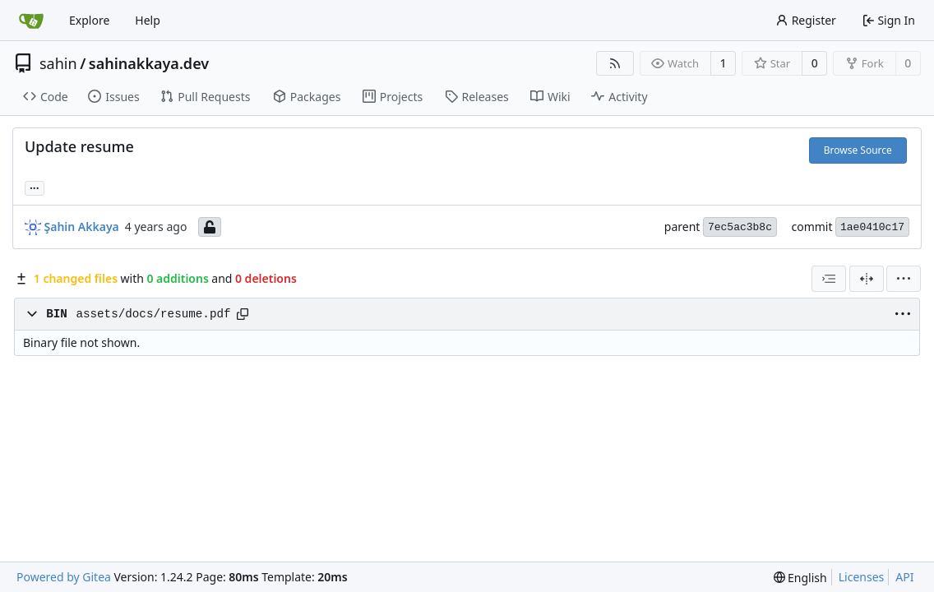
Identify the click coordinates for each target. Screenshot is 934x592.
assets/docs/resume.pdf (153, 314)
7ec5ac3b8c (740, 227)
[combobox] (828, 279)
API (904, 577)
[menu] (903, 279)
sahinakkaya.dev (149, 63)
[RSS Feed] (615, 63)
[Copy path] (242, 314)
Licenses (862, 577)
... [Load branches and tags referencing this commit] (34, 186)
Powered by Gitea (63, 577)
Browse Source (858, 150)
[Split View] (866, 279)
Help (147, 20)
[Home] (31, 20)
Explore (89, 20)
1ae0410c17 (872, 227)
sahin (58, 63)
